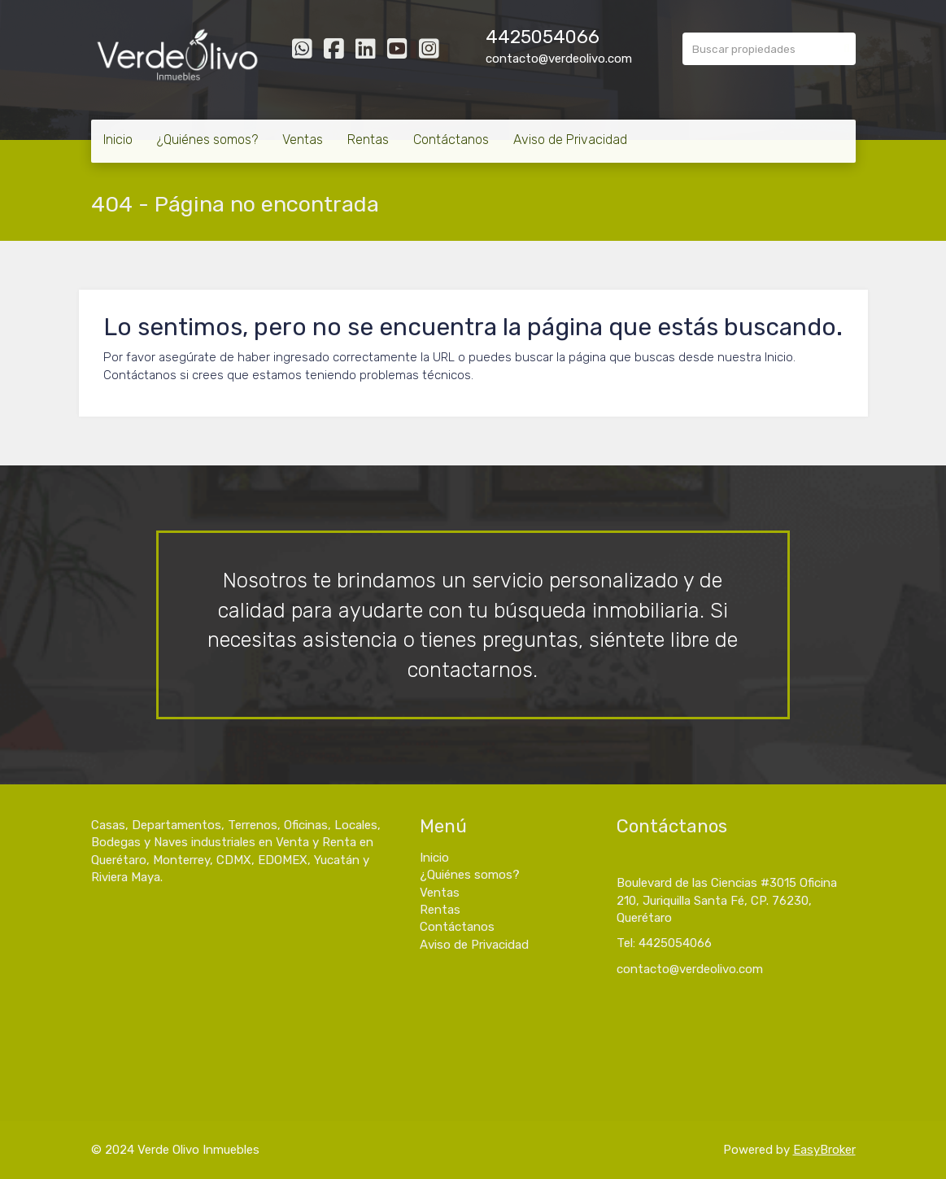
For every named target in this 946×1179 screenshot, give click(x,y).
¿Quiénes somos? (207, 139)
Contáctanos (451, 139)
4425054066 (542, 37)
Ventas (302, 139)
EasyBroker (824, 1149)
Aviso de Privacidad (570, 139)
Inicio (118, 139)
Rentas (368, 139)
